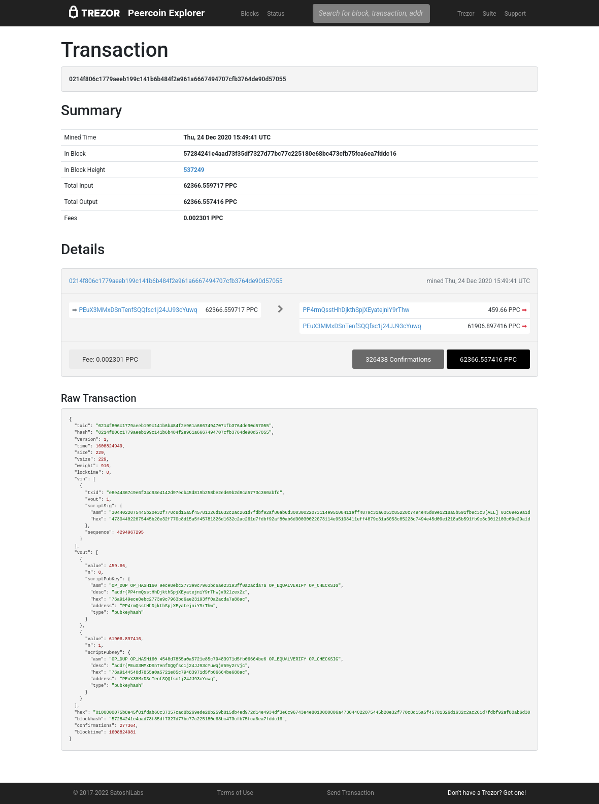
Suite (489, 13)
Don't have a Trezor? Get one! (487, 792)
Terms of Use (235, 792)
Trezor (466, 13)
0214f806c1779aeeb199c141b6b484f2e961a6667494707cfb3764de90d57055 (176, 281)
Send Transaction (350, 792)
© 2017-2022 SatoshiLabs (108, 792)
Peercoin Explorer (166, 13)
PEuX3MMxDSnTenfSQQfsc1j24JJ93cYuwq (138, 309)
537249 (193, 169)
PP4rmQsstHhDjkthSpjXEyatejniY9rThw (356, 309)
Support (515, 13)
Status (275, 13)
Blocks (250, 13)
